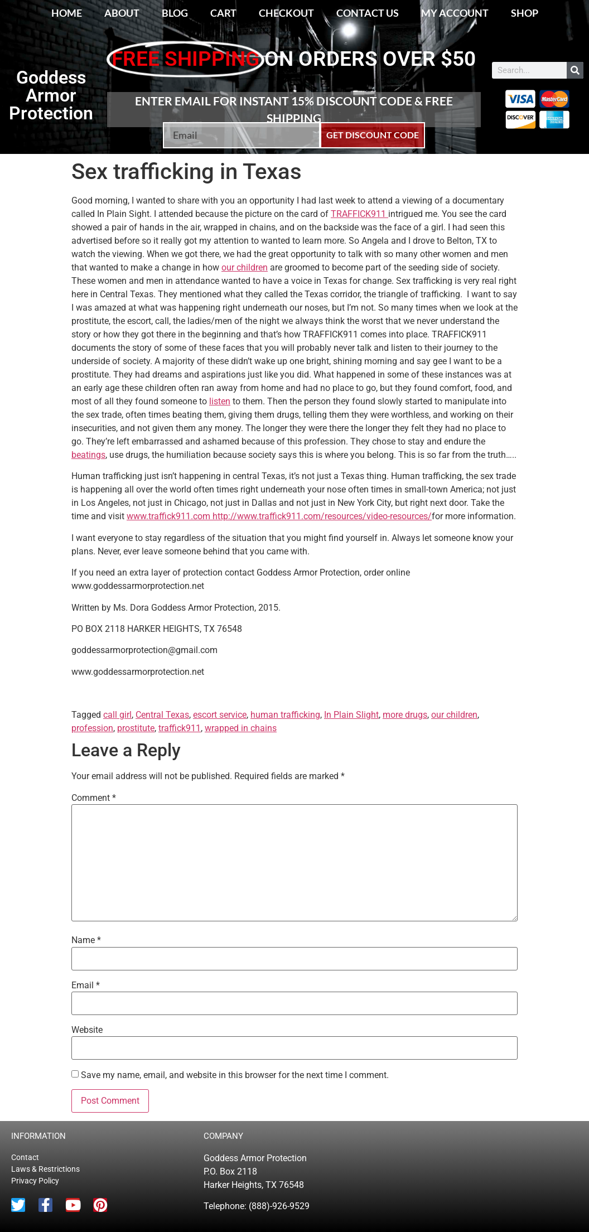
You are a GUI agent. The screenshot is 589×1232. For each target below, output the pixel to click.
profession (92, 728)
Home (66, 13)
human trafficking (285, 714)
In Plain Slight (351, 714)
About (121, 13)
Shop (524, 13)
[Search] (575, 70)
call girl (117, 714)
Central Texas (162, 714)
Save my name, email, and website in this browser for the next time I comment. (235, 1075)
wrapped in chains (241, 728)
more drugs (405, 714)
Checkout (286, 13)
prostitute (136, 728)
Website (87, 1030)
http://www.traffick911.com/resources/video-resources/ (322, 516)
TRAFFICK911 (359, 214)
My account (455, 13)
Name (86, 940)
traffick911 (179, 728)
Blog (175, 13)
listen (219, 401)
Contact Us (367, 13)
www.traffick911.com (170, 516)
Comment (93, 798)
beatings (88, 455)
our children (244, 267)
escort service (220, 714)
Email (85, 985)
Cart (223, 13)
